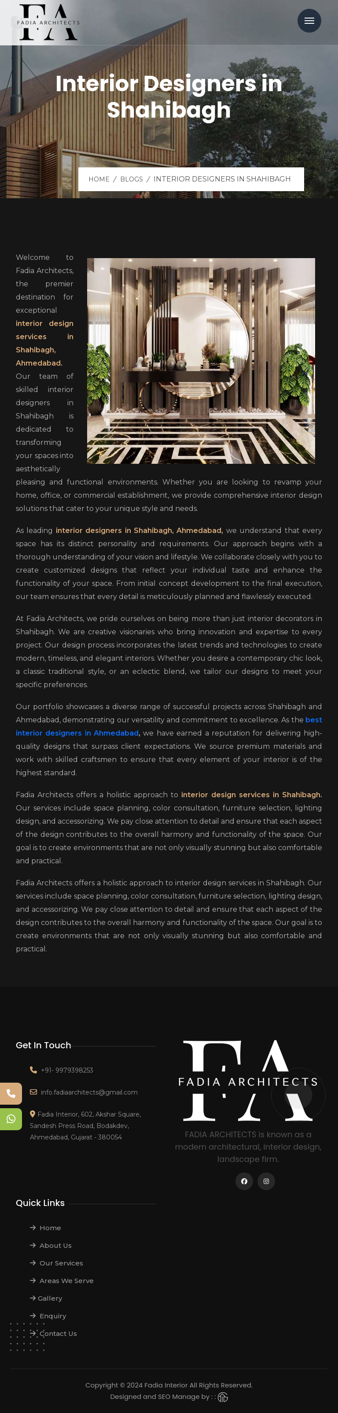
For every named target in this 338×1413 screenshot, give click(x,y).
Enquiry (48, 1316)
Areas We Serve (62, 1280)
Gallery (46, 1298)
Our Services (56, 1263)
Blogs (131, 179)
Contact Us (53, 1333)
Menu (309, 21)
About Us (51, 1245)
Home (99, 179)
